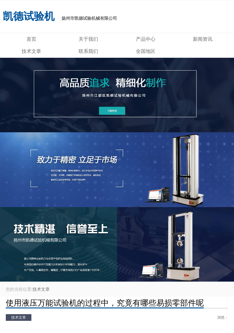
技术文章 (31, 51)
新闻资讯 (202, 39)
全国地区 (145, 51)
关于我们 (88, 39)
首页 (31, 39)
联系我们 (88, 51)
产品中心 (145, 39)
